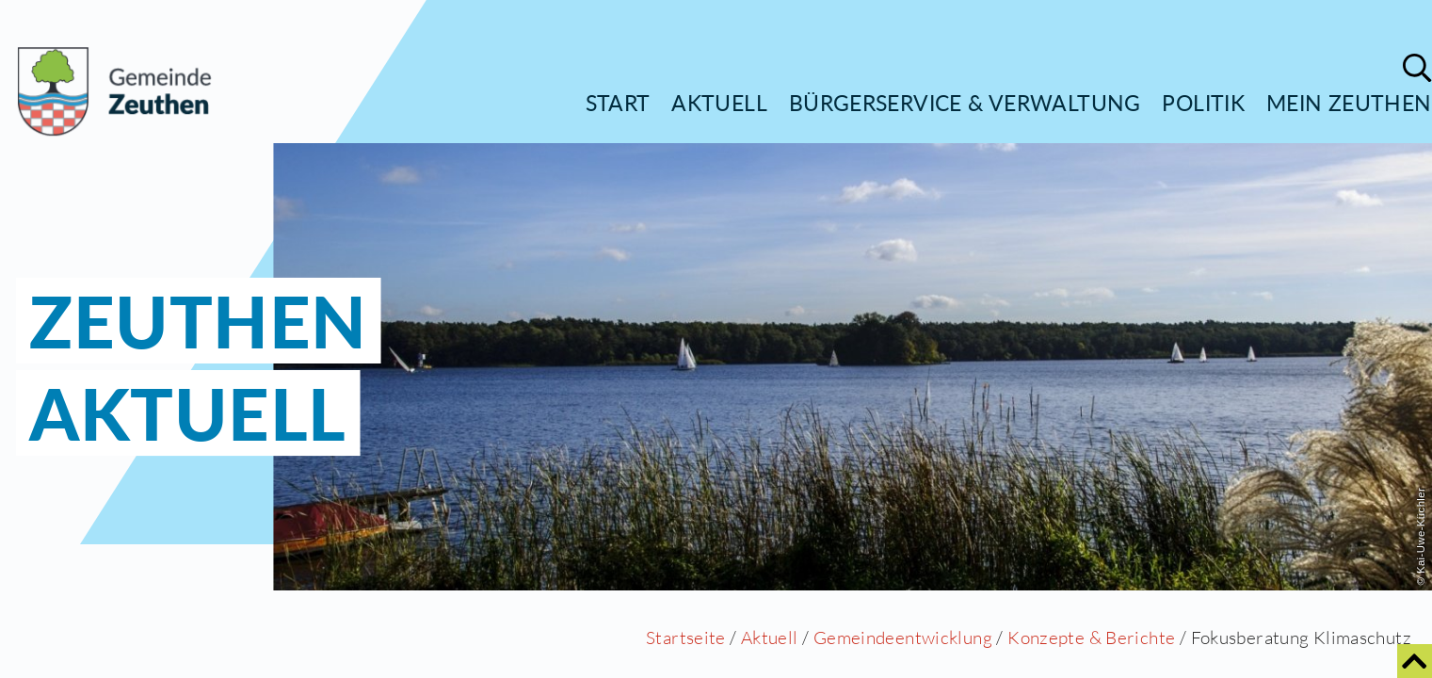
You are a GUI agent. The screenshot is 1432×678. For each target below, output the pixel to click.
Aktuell (719, 102)
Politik (1203, 102)
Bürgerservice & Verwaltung (965, 102)
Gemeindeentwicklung (902, 637)
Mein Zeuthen (1349, 102)
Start (618, 102)
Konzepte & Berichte (1091, 637)
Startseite (686, 637)
